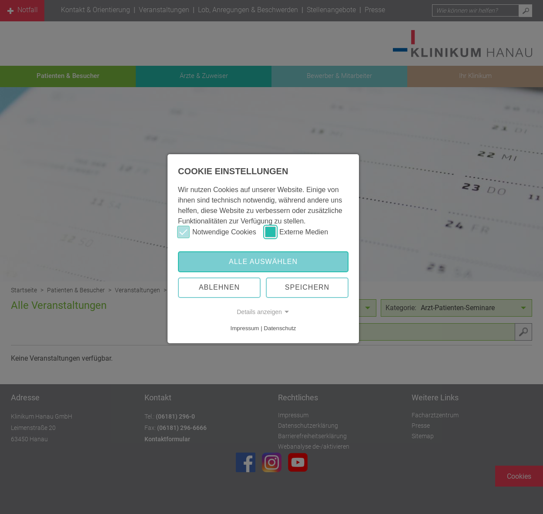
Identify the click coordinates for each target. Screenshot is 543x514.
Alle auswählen (263, 261)
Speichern (307, 287)
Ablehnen (219, 287)
